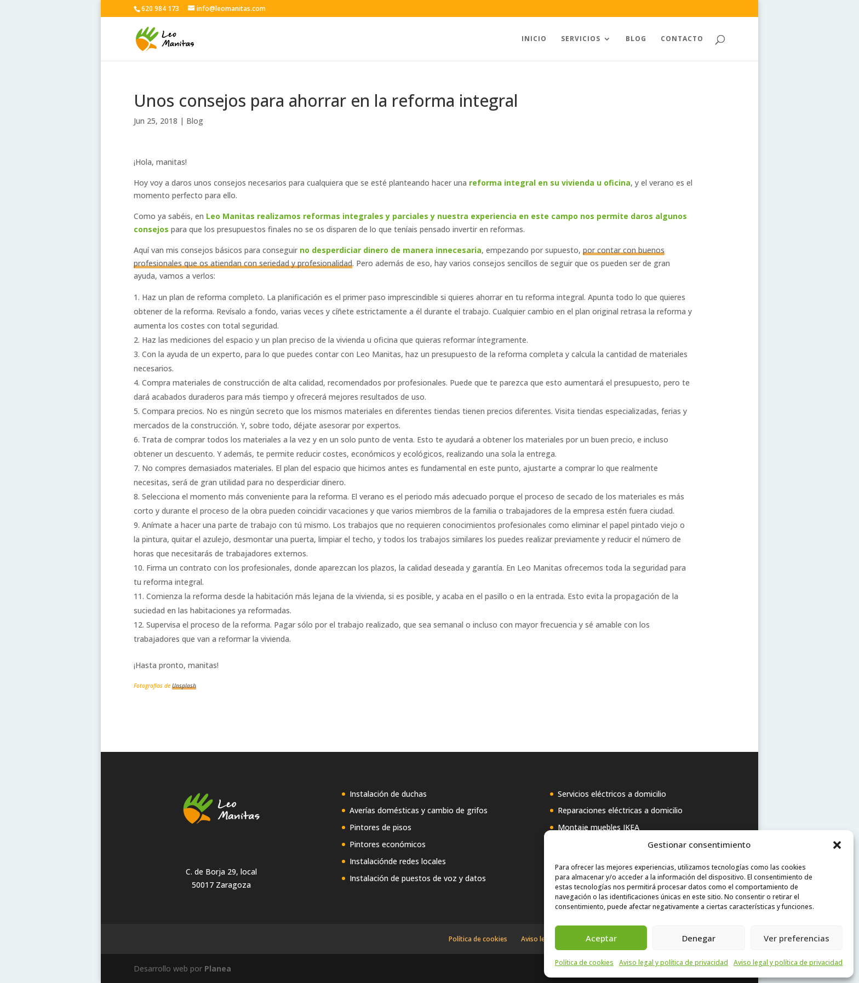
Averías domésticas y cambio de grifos (419, 810)
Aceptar (601, 938)
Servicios (580, 39)
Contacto (682, 39)
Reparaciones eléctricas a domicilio (620, 810)
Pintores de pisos (380, 827)
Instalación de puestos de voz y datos (418, 878)
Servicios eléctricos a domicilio (612, 794)
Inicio (534, 39)
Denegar (698, 938)
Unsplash (184, 685)
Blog (636, 39)
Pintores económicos (388, 844)
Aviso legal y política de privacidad (673, 962)
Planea (217, 968)
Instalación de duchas (388, 794)
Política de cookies (584, 962)
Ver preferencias (796, 938)
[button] (837, 845)
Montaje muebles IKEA (598, 827)
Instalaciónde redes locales (398, 861)
